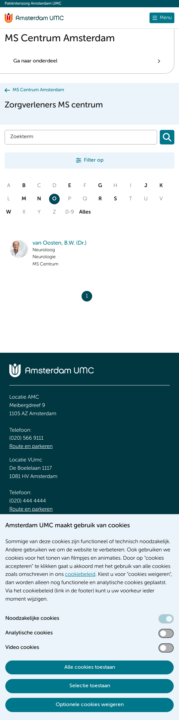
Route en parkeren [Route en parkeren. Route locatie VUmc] (31, 509)
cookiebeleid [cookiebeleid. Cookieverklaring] (80, 574)
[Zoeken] (167, 137)
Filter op (93, 160)
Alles (85, 212)
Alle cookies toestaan (89, 667)
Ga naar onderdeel (35, 61)
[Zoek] (81, 137)
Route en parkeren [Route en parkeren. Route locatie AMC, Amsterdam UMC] (31, 446)
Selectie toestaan (89, 686)
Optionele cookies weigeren (90, 704)
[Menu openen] (161, 18)
